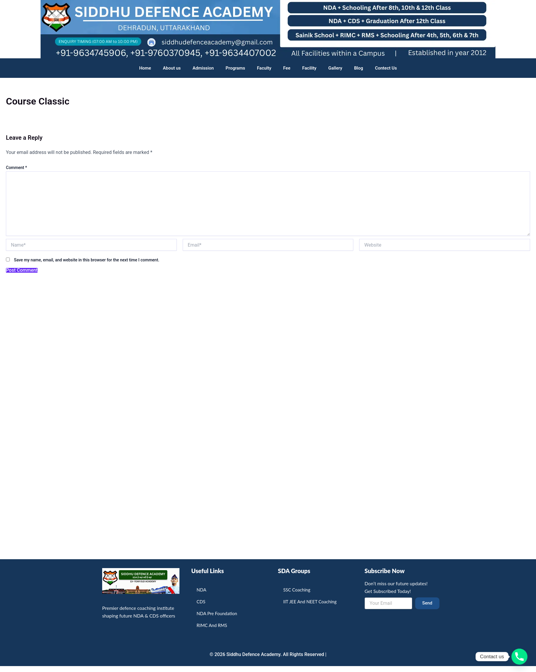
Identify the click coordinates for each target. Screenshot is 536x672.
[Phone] (519, 657)
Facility (309, 68)
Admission (203, 68)
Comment (16, 167)
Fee (286, 68)
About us (172, 68)
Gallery (335, 68)
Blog (358, 68)
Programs (235, 68)
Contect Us (386, 68)
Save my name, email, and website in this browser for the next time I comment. (86, 260)
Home (145, 68)
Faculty (264, 68)
